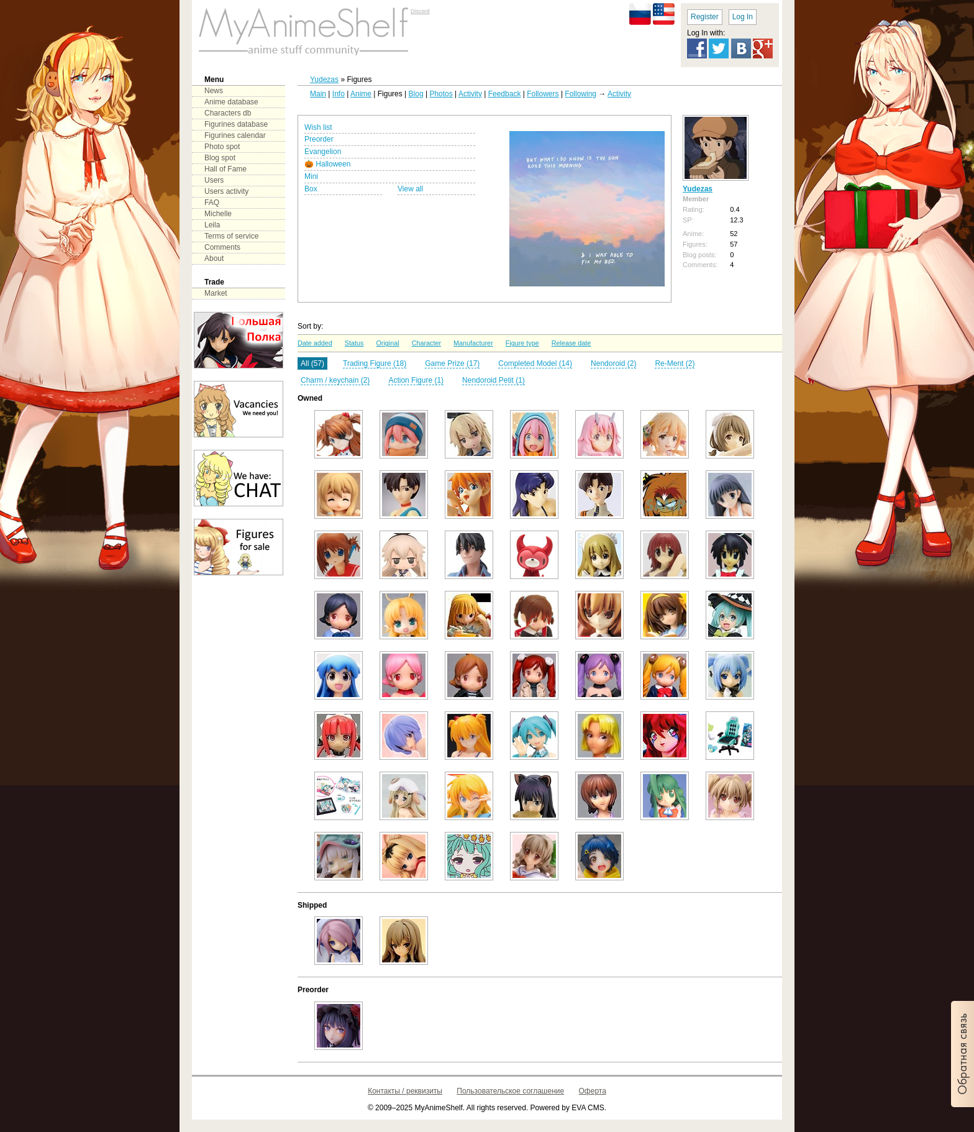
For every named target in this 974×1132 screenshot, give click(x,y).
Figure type (522, 343)
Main (318, 93)
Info (338, 93)
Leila (212, 225)
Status (354, 343)
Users (214, 180)
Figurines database (236, 124)
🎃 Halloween (327, 164)
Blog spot (219, 157)
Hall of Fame (225, 169)
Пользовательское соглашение (510, 1091)
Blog (416, 93)
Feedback (504, 93)
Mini (311, 176)
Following (580, 93)
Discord (420, 11)
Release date (571, 343)
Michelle (218, 213)
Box (310, 189)
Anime (360, 93)
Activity (470, 93)
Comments (222, 247)
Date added (315, 343)
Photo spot (222, 146)
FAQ (211, 202)
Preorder (319, 139)
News (213, 90)
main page (304, 31)
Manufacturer (473, 343)
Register (705, 16)
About (214, 258)
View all (410, 189)
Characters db (227, 113)
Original (387, 343)
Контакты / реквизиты (405, 1091)
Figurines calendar (235, 135)
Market (215, 293)
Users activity (226, 191)
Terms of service (231, 236)
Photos (440, 93)
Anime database (231, 102)
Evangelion (322, 151)
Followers (542, 93)
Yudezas (324, 79)
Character (426, 343)
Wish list (318, 127)
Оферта (592, 1091)
